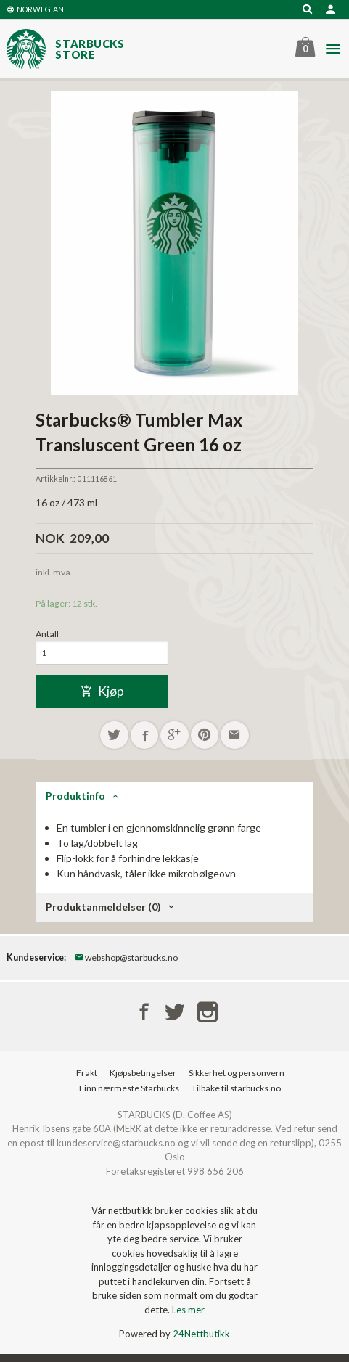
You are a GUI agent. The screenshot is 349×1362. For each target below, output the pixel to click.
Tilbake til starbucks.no (236, 1088)
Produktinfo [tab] (75, 795)
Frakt (86, 1072)
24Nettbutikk (201, 1334)
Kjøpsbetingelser (143, 1072)
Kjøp (102, 691)
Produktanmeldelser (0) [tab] (103, 907)
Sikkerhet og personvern (236, 1072)
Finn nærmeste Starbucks (129, 1088)
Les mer (188, 1310)
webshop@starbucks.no (126, 957)
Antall (47, 633)
